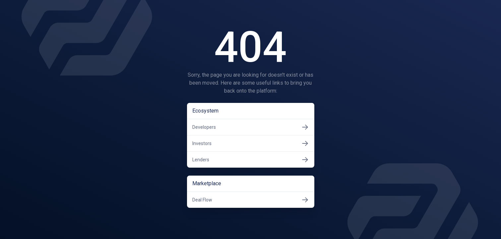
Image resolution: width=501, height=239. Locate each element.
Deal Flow (250, 200)
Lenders (250, 160)
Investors (250, 143)
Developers (250, 127)
